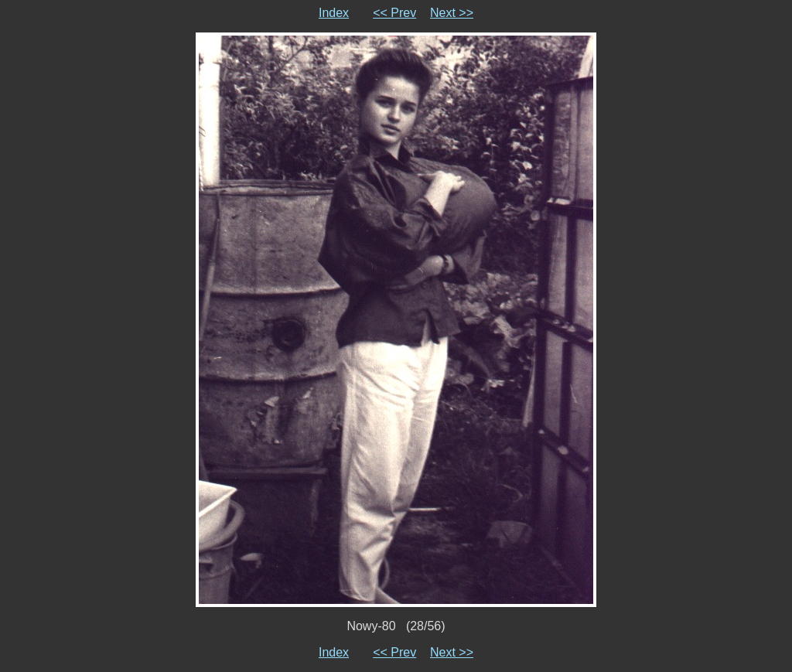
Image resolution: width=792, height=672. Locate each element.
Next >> (451, 12)
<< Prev (394, 12)
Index (334, 12)
